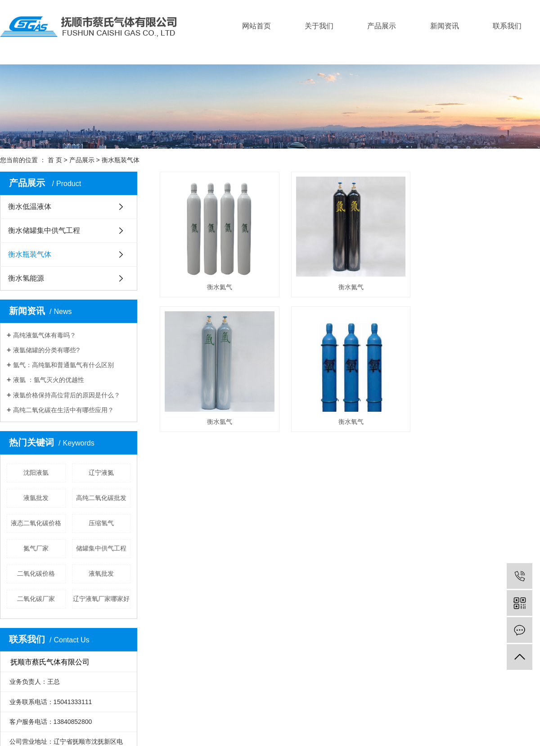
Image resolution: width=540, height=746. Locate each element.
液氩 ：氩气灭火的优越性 (48, 379)
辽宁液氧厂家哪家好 (101, 598)
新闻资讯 (444, 26)
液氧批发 (101, 573)
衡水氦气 (221, 288)
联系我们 (507, 26)
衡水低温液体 (29, 206)
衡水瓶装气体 (121, 160)
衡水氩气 (221, 425)
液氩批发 (36, 497)
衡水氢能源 (26, 278)
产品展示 (381, 26)
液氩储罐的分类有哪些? (46, 350)
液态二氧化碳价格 (36, 523)
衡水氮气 (354, 288)
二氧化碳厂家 (36, 598)
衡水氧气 (354, 425)
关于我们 (319, 26)
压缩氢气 (101, 523)
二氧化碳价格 (36, 573)
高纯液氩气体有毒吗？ (44, 335)
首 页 (55, 160)
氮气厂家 (36, 548)
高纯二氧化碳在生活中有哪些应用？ (63, 410)
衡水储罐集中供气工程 (44, 230)
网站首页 (256, 26)
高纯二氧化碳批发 (101, 497)
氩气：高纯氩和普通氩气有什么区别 (63, 364)
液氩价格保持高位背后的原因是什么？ (66, 395)
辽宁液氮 (101, 472)
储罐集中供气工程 (101, 548)
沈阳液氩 (36, 472)
